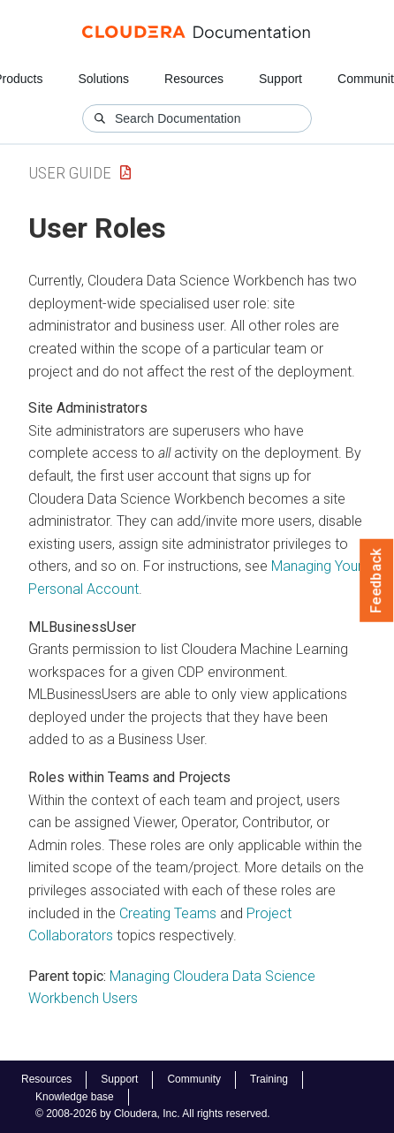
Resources (194, 79)
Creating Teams (167, 913)
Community (194, 1079)
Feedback (376, 580)
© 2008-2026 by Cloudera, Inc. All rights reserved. (152, 1113)
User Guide (69, 173)
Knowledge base (74, 1097)
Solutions (103, 79)
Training (269, 1079)
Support (280, 79)
